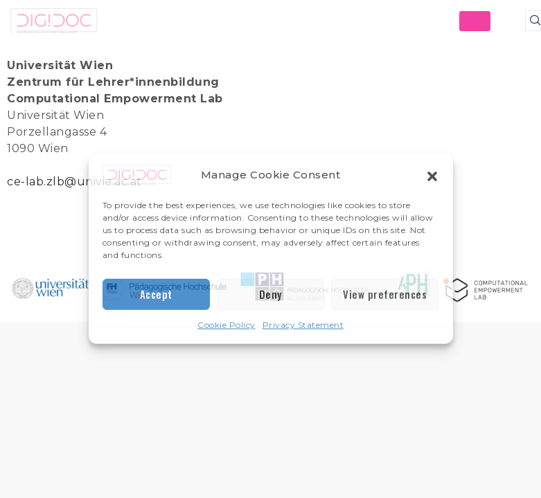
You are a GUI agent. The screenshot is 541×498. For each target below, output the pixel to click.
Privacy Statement (303, 325)
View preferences (385, 294)
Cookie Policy (226, 325)
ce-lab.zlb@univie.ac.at (74, 181)
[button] (432, 175)
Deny (270, 294)
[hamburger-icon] (474, 21)
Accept (156, 294)
